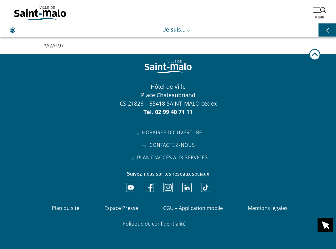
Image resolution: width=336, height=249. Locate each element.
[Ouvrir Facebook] (149, 187)
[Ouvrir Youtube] (130, 187)
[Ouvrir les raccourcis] (327, 30)
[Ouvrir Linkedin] (187, 187)
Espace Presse (121, 208)
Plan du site (65, 208)
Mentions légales (268, 208)
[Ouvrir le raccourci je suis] (168, 30)
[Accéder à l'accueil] (40, 13)
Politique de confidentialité (154, 224)
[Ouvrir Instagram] (168, 187)
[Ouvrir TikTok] (205, 187)
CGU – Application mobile (193, 208)
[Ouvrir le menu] (319, 12)
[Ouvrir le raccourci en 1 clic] (325, 225)
